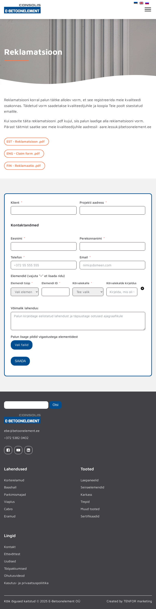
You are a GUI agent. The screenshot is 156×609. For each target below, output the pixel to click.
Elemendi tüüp (20, 283)
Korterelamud (14, 480)
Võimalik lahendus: (25, 308)
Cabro (8, 509)
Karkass (86, 494)
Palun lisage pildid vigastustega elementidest (44, 336)
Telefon (16, 257)
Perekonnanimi (91, 238)
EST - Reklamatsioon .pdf (25, 141)
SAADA (20, 361)
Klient (15, 202)
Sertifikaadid (90, 516)
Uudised (10, 561)
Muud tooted (90, 509)
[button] (142, 289)
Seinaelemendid (92, 487)
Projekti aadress (92, 202)
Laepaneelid (90, 480)
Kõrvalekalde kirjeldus (121, 283)
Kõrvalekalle (81, 283)
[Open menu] (148, 9)
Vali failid (21, 345)
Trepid (85, 501)
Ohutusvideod (14, 575)
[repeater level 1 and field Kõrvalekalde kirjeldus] (121, 292)
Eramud (9, 516)
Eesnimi (16, 238)
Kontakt (10, 547)
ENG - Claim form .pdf (23, 153)
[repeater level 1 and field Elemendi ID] (55, 292)
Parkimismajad (15, 494)
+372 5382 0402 (16, 438)
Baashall (10, 487)
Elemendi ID (50, 283)
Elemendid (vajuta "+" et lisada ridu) (38, 276)
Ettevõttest (12, 554)
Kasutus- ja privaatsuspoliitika (26, 583)
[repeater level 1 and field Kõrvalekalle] (88, 292)
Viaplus (9, 501)
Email (84, 257)
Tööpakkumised (15, 568)
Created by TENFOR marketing (129, 601)
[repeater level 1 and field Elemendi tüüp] (25, 292)
